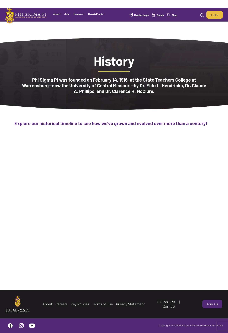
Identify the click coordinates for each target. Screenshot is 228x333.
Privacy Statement (130, 304)
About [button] (56, 14)
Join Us (212, 304)
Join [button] (66, 14)
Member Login (141, 15)
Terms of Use (102, 304)
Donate (160, 15)
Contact (169, 306)
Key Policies (80, 304)
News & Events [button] (95, 14)
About (47, 304)
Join (214, 15)
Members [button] (78, 14)
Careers (61, 304)
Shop (174, 15)
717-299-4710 (166, 302)
